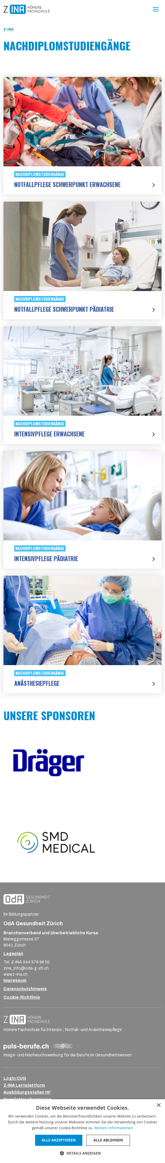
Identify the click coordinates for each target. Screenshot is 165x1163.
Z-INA (8, 29)
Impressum (14, 980)
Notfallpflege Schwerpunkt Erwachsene (67, 184)
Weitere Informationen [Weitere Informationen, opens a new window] (113, 1127)
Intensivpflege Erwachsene (49, 433)
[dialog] (82, 1131)
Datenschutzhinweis (25, 989)
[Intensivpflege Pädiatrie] (82, 495)
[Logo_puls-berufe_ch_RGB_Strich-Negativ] (38, 1046)
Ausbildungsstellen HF (27, 1092)
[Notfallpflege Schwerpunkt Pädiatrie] (82, 246)
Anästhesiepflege (36, 683)
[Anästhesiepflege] (82, 620)
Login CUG (14, 1078)
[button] (82, 1153)
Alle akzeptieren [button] (59, 1140)
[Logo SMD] (82, 842)
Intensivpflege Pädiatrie (46, 558)
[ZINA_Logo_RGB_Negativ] (26, 1019)
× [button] (158, 1105)
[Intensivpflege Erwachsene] (82, 371)
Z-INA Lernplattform (24, 1085)
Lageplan (13, 953)
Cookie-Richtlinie (21, 997)
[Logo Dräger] (82, 762)
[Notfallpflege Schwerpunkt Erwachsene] (82, 121)
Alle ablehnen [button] (108, 1140)
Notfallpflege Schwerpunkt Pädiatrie (64, 309)
